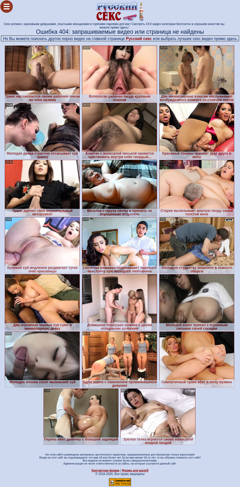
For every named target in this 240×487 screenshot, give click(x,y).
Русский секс (139, 39)
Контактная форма (105, 470)
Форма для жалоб (135, 470)
